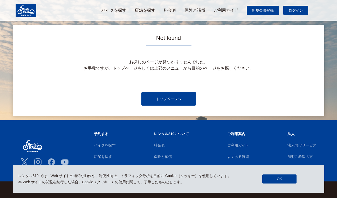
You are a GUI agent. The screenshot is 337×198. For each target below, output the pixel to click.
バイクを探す (105, 145)
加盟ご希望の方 (300, 157)
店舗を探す (103, 157)
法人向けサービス (302, 145)
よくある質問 (238, 157)
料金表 (159, 145)
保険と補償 (163, 157)
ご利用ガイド (238, 145)
